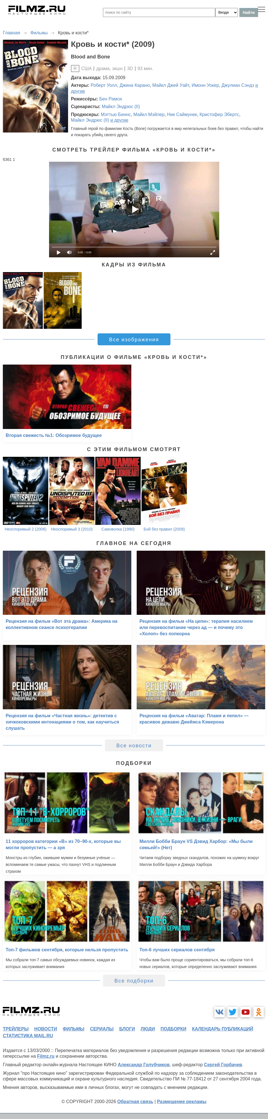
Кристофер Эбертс (219, 114)
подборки (173, 1029)
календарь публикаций (222, 1029)
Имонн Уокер (205, 85)
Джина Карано (135, 85)
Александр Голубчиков (144, 1064)
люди (148, 1029)
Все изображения (134, 339)
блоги (127, 1029)
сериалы (101, 1029)
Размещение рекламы (181, 1101)
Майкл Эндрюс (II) (121, 106)
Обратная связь (135, 1101)
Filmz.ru (45, 1056)
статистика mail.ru (28, 1035)
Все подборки (133, 981)
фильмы (73, 1029)
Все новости (134, 745)
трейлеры (16, 1029)
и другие (119, 120)
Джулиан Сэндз (237, 85)
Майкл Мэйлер (148, 114)
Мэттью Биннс (116, 114)
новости (45, 1029)
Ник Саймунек (182, 114)
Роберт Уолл (104, 85)
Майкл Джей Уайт (170, 85)
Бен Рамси (110, 98)
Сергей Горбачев (223, 1064)
